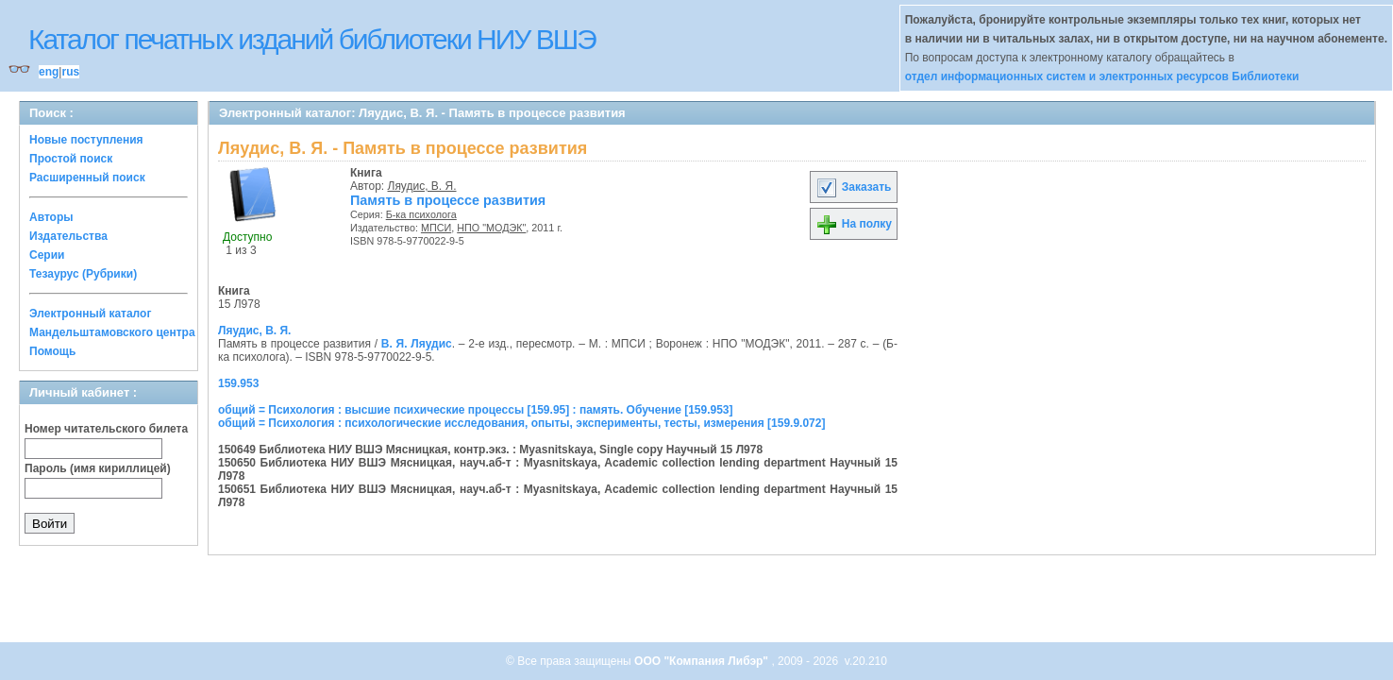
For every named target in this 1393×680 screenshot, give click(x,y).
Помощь (52, 351)
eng (49, 71)
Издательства (68, 236)
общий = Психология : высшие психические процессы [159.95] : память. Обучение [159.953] (475, 409)
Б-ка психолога (421, 214)
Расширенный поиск (87, 177)
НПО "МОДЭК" (491, 227)
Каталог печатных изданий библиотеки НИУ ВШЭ (312, 39)
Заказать (853, 187)
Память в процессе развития (447, 200)
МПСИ (436, 227)
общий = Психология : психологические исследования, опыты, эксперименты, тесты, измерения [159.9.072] (521, 423)
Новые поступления (86, 139)
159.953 (238, 383)
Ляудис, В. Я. (422, 186)
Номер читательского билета (106, 428)
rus (70, 71)
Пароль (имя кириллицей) (98, 468)
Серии (46, 255)
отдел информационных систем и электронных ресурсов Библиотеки (1102, 76)
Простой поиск (70, 158)
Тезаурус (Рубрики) (83, 273)
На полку (853, 223)
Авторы (51, 217)
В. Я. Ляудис (416, 343)
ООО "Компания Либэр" (702, 661)
